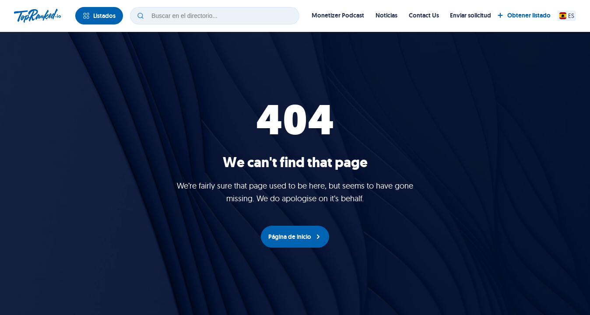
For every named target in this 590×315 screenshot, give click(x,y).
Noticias (386, 15)
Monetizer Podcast (338, 15)
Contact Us (424, 15)
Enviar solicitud (470, 15)
